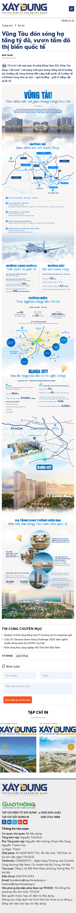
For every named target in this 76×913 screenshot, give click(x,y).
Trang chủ (7, 25)
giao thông (22, 655)
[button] (71, 747)
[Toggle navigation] (71, 8)
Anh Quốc (7, 55)
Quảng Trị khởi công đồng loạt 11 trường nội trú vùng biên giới (38, 634)
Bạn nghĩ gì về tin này (17, 699)
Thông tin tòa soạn (15, 828)
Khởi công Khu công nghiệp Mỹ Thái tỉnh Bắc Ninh (32, 647)
